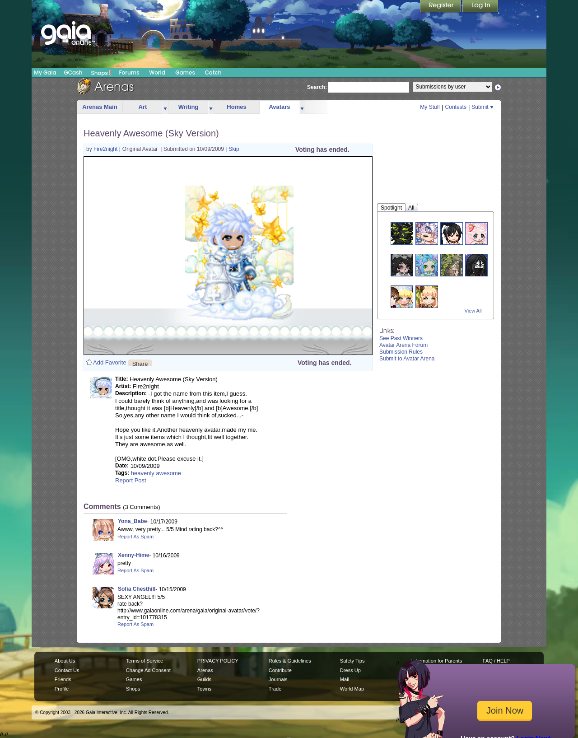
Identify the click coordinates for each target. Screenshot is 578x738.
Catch (213, 72)
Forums (129, 72)
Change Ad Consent (148, 670)
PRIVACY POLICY (217, 660)
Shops (101, 72)
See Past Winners (401, 338)
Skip (233, 149)
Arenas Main (99, 106)
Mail (344, 679)
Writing (188, 106)
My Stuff (430, 107)
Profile (62, 688)
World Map (352, 688)
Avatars (279, 106)
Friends (63, 679)
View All (473, 310)
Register (441, 7)
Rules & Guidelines (290, 660)
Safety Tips (352, 660)
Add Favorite (109, 362)
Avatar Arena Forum (403, 345)
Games (185, 72)
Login (480, 7)
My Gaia (45, 72)
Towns (204, 688)
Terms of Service (144, 660)
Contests (455, 107)
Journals (278, 679)
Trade (275, 688)
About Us (65, 660)
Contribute (280, 670)
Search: (317, 87)
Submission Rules (401, 352)
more (165, 107)
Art (143, 106)
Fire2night (106, 149)
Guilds (204, 679)
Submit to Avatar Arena (407, 358)
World (157, 72)
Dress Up (350, 670)
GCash (73, 72)
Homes (236, 106)
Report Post (130, 480)
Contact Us (67, 670)
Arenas (205, 670)
